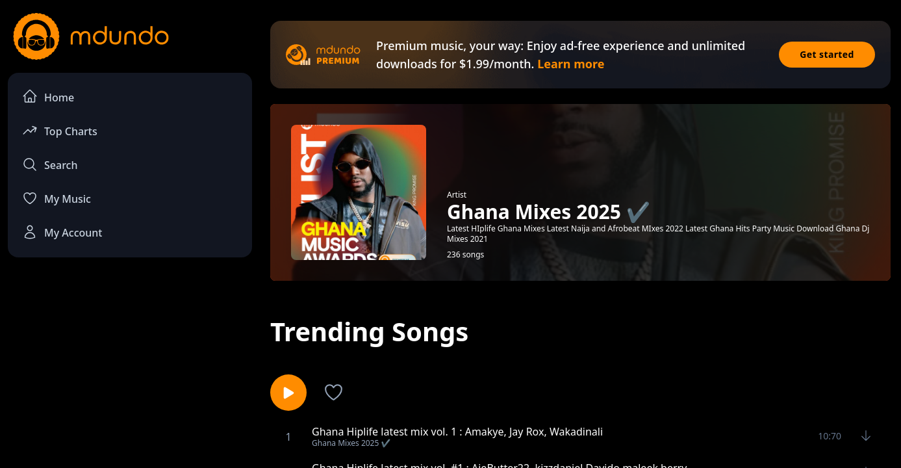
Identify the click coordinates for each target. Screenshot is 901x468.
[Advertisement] (130, 374)
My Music (56, 198)
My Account (62, 232)
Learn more (570, 64)
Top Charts (59, 130)
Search (49, 164)
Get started (827, 54)
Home (48, 96)
